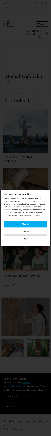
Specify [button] (25, 231)
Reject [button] (25, 239)
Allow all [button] (25, 224)
